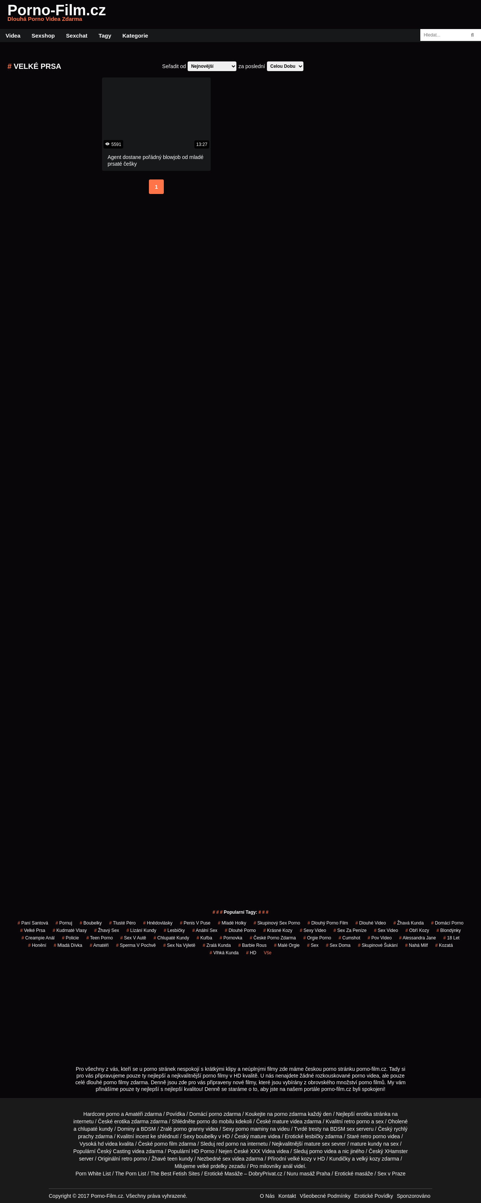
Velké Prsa (32, 930)
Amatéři (99, 945)
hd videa (108, 1144)
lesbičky (314, 1136)
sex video (386, 930)
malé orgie (287, 945)
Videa (13, 35)
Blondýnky (448, 930)
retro (127, 1159)
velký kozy (368, 1159)
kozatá (444, 945)
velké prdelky (212, 1166)
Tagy (105, 35)
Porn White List (93, 1174)
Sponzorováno (413, 1196)
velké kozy (299, 1159)
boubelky (206, 1136)
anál (287, 1166)
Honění (37, 945)
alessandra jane (417, 938)
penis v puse (195, 923)
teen (173, 1159)
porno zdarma (290, 1114)
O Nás (267, 1196)
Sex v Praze (391, 1174)
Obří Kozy (417, 930)
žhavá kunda (409, 923)
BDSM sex (342, 1129)
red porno (227, 1144)
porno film (166, 1144)
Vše (267, 952)
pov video (380, 938)
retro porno (357, 1121)
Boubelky (91, 923)
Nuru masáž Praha (308, 1174)
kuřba (204, 938)
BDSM (148, 1129)
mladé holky (232, 923)
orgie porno (317, 938)
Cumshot (349, 938)
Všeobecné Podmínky (325, 1196)
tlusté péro (122, 923)
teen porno (99, 938)
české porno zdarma (273, 938)
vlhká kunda (224, 952)
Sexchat (76, 35)
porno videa (323, 1151)
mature (281, 1121)
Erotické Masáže (223, 1174)
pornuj (63, 923)
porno (215, 1114)
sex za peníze (350, 930)
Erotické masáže (354, 1174)
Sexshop (43, 35)
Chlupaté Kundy (171, 938)
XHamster (396, 1151)
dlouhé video (371, 923)
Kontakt (287, 1196)
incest (142, 1136)
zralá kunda (217, 945)
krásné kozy (277, 930)
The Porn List (130, 1174)
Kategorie (135, 35)
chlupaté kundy (95, 1129)
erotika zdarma (131, 1121)
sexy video (313, 930)
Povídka (175, 1114)
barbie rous (252, 945)
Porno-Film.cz (56, 14)
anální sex (204, 930)
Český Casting (114, 1151)
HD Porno (202, 1151)
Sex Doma (338, 945)
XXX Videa (262, 1151)
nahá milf (416, 945)
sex (313, 945)
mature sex (317, 1144)
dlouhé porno (240, 930)
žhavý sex (106, 930)
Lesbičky (174, 930)
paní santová (32, 923)
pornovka (231, 938)
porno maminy (252, 1129)
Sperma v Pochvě (136, 945)
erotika (364, 1114)
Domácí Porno (447, 923)
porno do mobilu (215, 1121)
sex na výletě (179, 945)
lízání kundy (141, 930)
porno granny (188, 1129)
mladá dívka (68, 945)
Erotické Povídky (373, 1196)
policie (70, 938)
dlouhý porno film (328, 923)
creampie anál (38, 938)
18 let (451, 938)
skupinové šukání (378, 945)
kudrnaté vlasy (70, 930)
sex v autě (133, 938)
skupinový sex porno (277, 923)
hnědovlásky (158, 923)
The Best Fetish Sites (175, 1174)
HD (251, 952)
